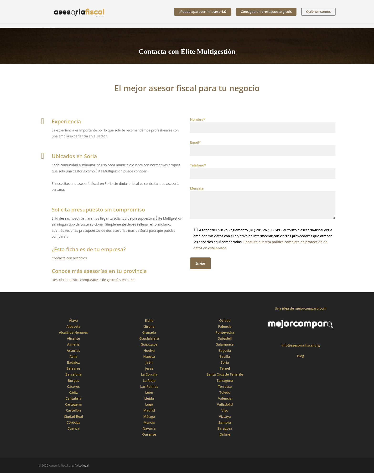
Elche (149, 320)
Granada (149, 332)
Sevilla (225, 356)
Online (224, 434)
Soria (225, 362)
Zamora (225, 422)
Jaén (149, 362)
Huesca (149, 356)
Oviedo (225, 320)
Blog (300, 356)
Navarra (149, 428)
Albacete (73, 326)
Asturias (73, 350)
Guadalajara (149, 338)
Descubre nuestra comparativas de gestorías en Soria (93, 279)
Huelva (149, 350)
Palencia (225, 326)
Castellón (73, 410)
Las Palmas (149, 386)
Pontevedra (225, 332)
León (149, 392)
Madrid (149, 410)
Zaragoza (225, 428)
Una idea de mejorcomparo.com (301, 308)
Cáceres (73, 386)
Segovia (225, 350)
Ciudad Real (73, 416)
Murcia (149, 422)
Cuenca (73, 428)
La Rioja (149, 380)
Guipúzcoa (149, 344)
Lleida (149, 398)
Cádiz (73, 392)
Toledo (224, 392)
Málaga (149, 416)
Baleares (73, 368)
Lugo (149, 404)
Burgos (73, 380)
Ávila (73, 356)
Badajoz (73, 362)
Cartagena (73, 404)
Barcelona (73, 374)
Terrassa (225, 386)
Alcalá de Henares (73, 332)
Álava (73, 320)
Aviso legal (82, 465)
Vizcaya (225, 416)
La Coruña (149, 374)
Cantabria (73, 398)
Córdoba (73, 422)
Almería (73, 344)
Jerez (149, 368)
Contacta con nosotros (69, 258)
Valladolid (225, 404)
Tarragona (225, 380)
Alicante (73, 338)
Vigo (224, 410)
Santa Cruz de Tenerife (225, 374)
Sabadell (225, 338)
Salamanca (225, 344)
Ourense (149, 434)
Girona (149, 326)
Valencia (225, 398)
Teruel (225, 368)
